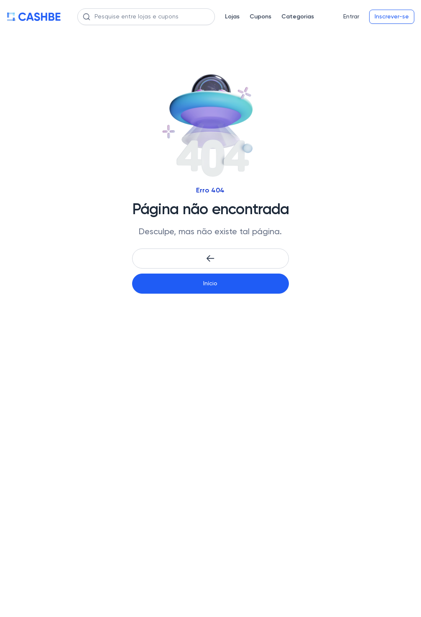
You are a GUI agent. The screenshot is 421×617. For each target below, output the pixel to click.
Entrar (351, 17)
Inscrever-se (392, 17)
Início (210, 284)
